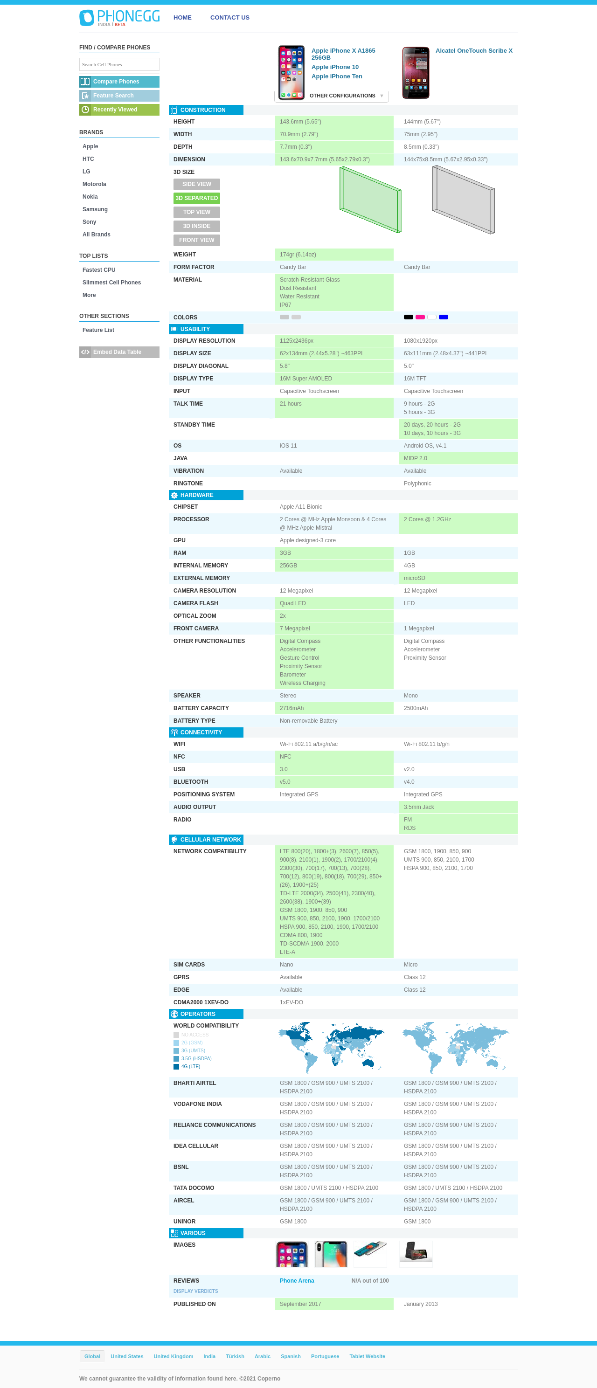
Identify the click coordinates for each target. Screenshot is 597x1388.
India (209, 1356)
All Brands (97, 234)
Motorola (94, 184)
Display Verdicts (196, 1291)
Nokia (90, 196)
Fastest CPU (99, 270)
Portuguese (325, 1356)
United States (127, 1356)
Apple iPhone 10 (335, 66)
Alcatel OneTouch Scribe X (474, 50)
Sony (89, 222)
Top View (196, 212)
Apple (90, 146)
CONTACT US (230, 17)
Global (92, 1356)
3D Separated (197, 198)
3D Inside (197, 226)
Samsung (95, 209)
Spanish (291, 1356)
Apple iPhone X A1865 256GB (343, 54)
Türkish (235, 1356)
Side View (196, 184)
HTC (88, 159)
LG (86, 171)
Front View (196, 240)
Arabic (263, 1356)
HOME (183, 17)
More (89, 295)
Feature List (98, 330)
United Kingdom (174, 1356)
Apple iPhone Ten (337, 76)
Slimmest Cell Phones (112, 282)
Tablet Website (367, 1356)
